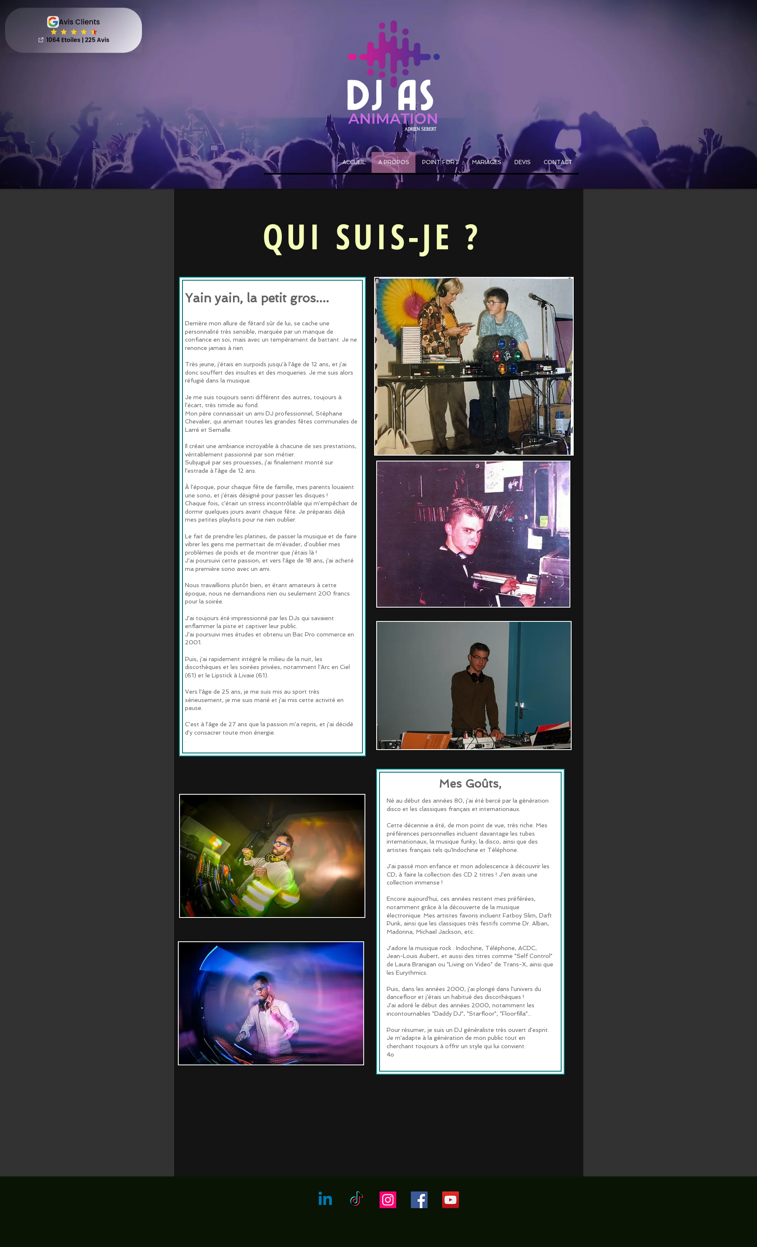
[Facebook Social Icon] (419, 1199)
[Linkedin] (325, 1199)
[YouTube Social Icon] (450, 1199)
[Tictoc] (356, 1199)
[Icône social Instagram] (388, 1199)
